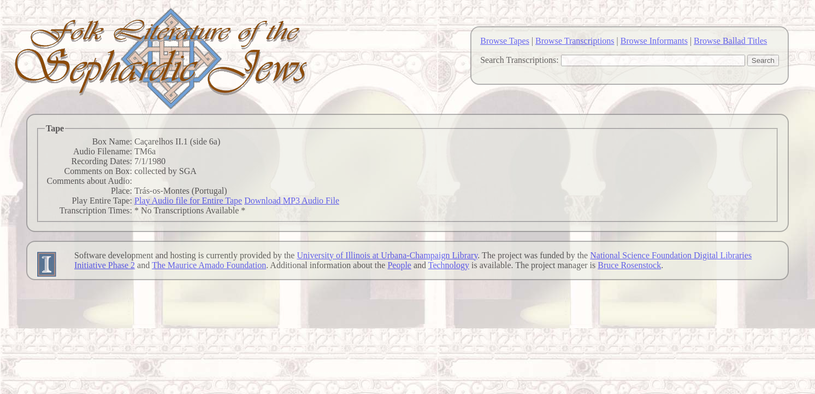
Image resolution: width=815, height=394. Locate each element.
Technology (448, 265)
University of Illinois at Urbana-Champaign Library (387, 255)
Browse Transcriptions (574, 40)
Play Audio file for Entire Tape (188, 200)
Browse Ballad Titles (730, 40)
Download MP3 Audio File (291, 200)
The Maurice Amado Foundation (209, 265)
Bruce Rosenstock (629, 265)
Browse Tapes (504, 40)
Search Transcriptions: (519, 60)
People (399, 265)
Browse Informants (654, 40)
